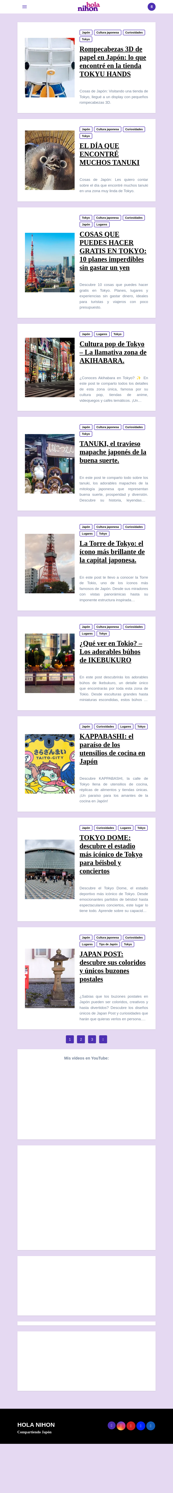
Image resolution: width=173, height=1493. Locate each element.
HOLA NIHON (36, 1474)
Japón (86, 33)
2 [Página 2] (81, 1089)
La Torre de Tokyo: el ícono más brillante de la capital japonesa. (112, 575)
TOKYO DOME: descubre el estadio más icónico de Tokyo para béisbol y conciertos (111, 899)
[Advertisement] (87, 1336)
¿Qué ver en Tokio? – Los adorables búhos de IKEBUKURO (111, 678)
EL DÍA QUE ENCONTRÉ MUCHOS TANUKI (110, 158)
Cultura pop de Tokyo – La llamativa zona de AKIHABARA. (112, 370)
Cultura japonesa (108, 33)
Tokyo (86, 40)
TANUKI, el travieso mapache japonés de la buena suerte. (113, 473)
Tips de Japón (108, 992)
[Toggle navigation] (24, 6)
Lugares (102, 231)
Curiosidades (134, 33)
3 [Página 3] (92, 1089)
